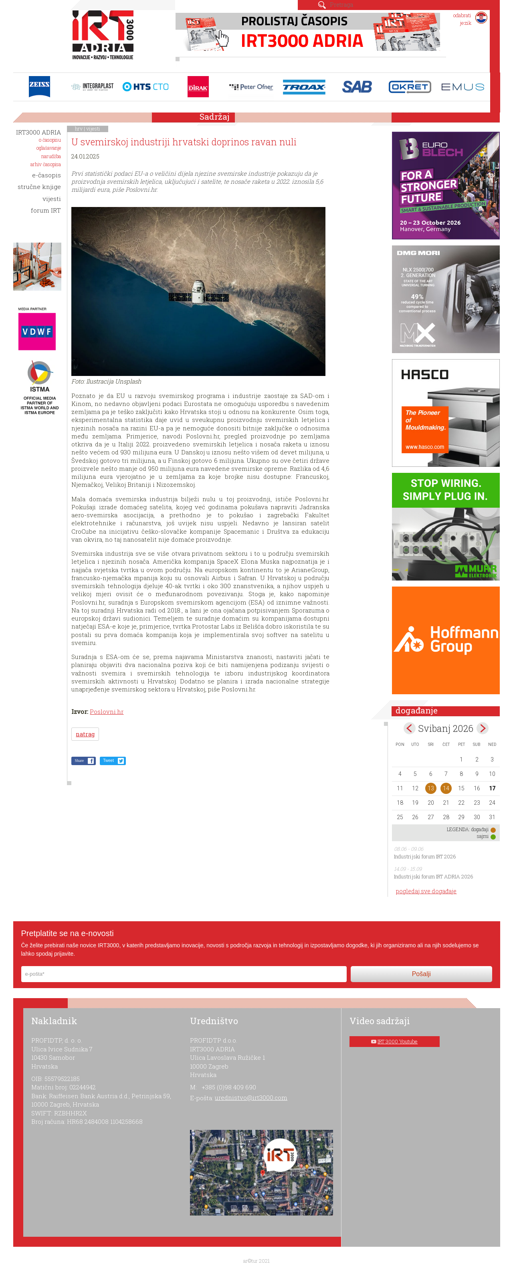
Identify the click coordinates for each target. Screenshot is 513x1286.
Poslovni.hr (106, 711)
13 (431, 788)
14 (446, 788)
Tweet (108, 760)
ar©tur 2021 (256, 1260)
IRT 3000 (105, 39)
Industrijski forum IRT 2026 (425, 856)
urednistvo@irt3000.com (251, 1097)
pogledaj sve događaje (426, 891)
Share (79, 760)
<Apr (410, 728)
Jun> (483, 728)
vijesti (93, 128)
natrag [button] (85, 734)
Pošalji (421, 974)
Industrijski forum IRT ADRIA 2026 (433, 876)
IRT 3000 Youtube (398, 1041)
